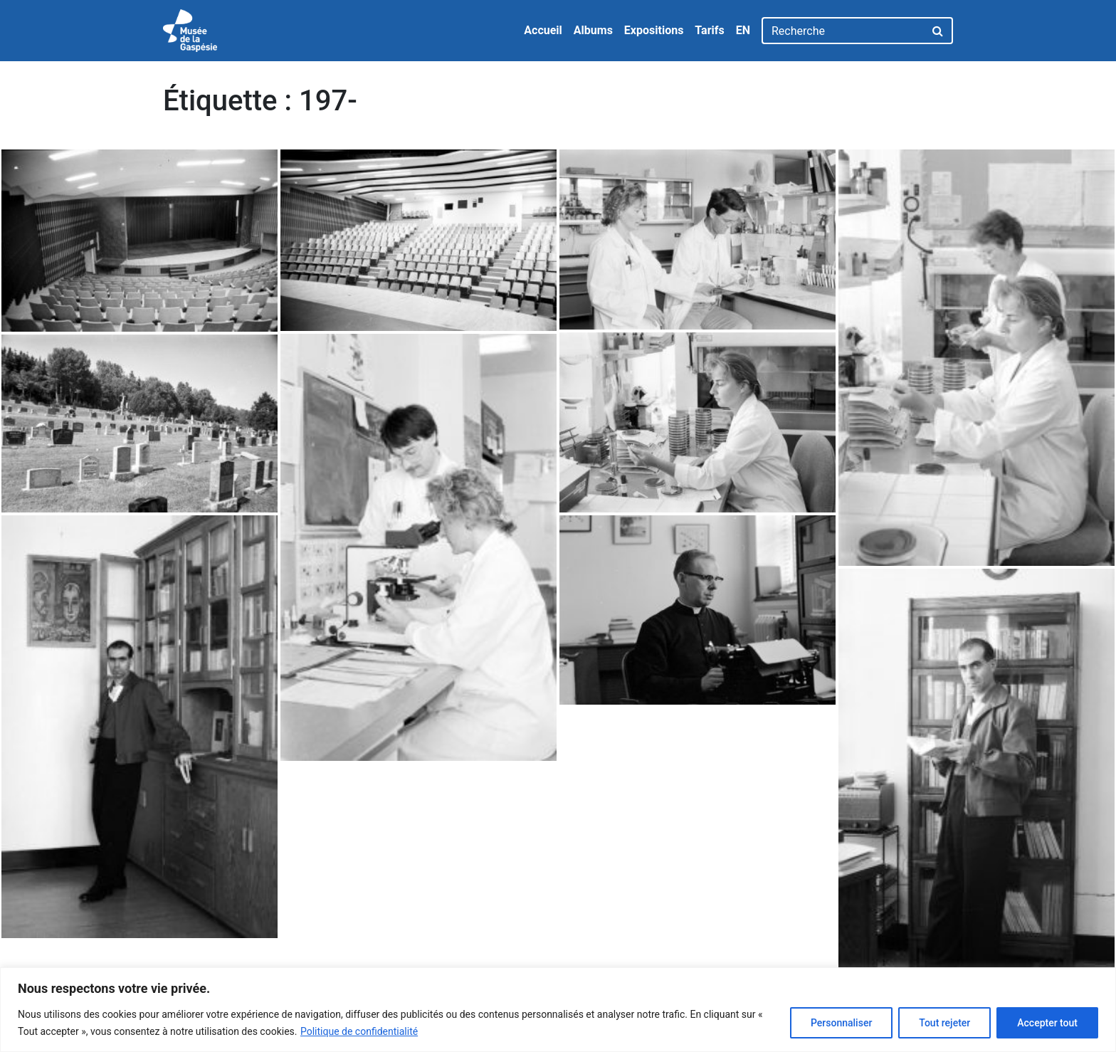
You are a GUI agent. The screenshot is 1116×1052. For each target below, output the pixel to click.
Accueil (543, 30)
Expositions (654, 30)
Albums (593, 30)
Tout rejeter (944, 1023)
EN (743, 30)
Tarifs (709, 30)
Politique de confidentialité (359, 1031)
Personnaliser (841, 1023)
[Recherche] (843, 30)
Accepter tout (1047, 1023)
